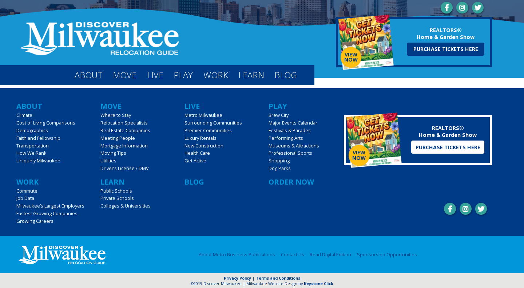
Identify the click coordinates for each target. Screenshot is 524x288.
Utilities (108, 160)
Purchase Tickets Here (445, 49)
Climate (24, 115)
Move (124, 75)
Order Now (291, 182)
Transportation (32, 145)
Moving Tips (113, 153)
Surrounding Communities (213, 122)
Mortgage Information (124, 145)
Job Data (25, 198)
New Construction (203, 145)
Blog (285, 75)
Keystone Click (318, 283)
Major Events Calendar (293, 122)
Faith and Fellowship (38, 138)
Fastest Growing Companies (47, 213)
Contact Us (292, 255)
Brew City (279, 115)
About (89, 75)
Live (155, 75)
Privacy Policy (237, 278)
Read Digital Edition (330, 255)
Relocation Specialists (124, 122)
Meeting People (117, 138)
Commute (26, 191)
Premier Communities (208, 130)
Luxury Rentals (200, 138)
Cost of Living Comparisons (45, 122)
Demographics (32, 130)
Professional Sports (290, 153)
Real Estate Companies (125, 130)
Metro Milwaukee (203, 115)
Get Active (195, 160)
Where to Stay (115, 115)
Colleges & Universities (125, 205)
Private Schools (117, 198)
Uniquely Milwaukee (38, 160)
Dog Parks (280, 168)
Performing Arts (286, 138)
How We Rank (31, 153)
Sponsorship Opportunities (387, 255)
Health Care (197, 153)
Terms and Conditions (278, 278)
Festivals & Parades (290, 130)
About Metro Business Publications (237, 255)
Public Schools (116, 191)
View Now (351, 57)
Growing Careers (34, 221)
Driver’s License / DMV (124, 168)
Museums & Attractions (294, 145)
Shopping (279, 160)
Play (183, 75)
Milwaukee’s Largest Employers (50, 205)
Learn (251, 75)
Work (215, 75)
